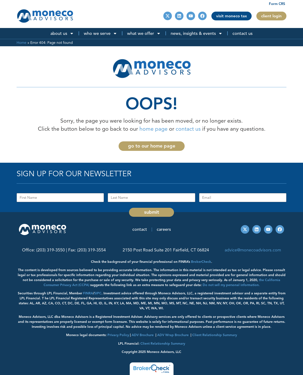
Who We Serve (100, 33)
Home (22, 42)
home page (153, 128)
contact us (188, 128)
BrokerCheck (201, 262)
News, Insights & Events (197, 33)
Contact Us (242, 33)
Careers (164, 229)
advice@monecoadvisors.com (253, 250)
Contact (139, 229)
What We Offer (144, 33)
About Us (62, 33)
